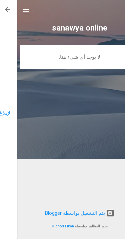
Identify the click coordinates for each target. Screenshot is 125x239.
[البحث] (116, 13)
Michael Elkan (45, 226)
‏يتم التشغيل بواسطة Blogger (62, 213)
